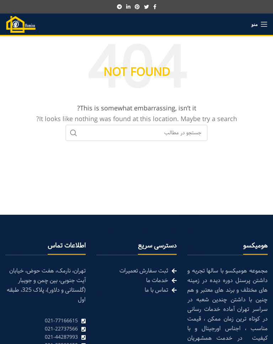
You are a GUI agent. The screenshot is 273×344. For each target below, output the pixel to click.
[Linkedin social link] (128, 6)
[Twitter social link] (146, 6)
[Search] (136, 133)
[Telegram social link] (119, 6)
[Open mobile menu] (259, 24)
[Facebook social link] (155, 6)
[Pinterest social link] (137, 6)
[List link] (45, 321)
